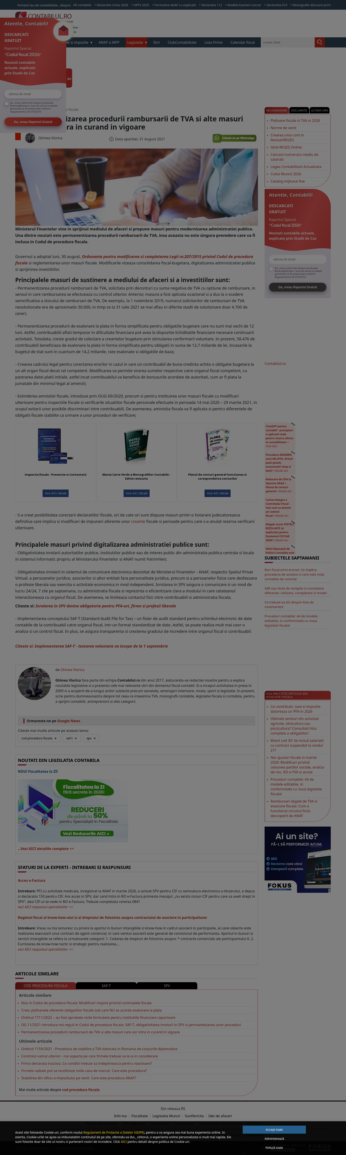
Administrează (274, 1138)
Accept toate (274, 1129)
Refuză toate (274, 1147)
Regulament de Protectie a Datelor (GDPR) (113, 1132)
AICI (124, 1142)
